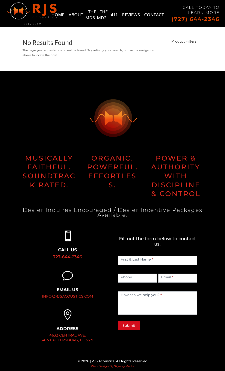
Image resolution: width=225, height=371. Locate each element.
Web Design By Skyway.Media (112, 366)
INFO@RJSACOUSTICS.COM (67, 296)
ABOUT (76, 15)
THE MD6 (90, 15)
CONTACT (154, 15)
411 (114, 15)
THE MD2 (102, 15)
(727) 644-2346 (195, 19)
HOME (57, 15)
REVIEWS (131, 15)
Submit (128, 325)
